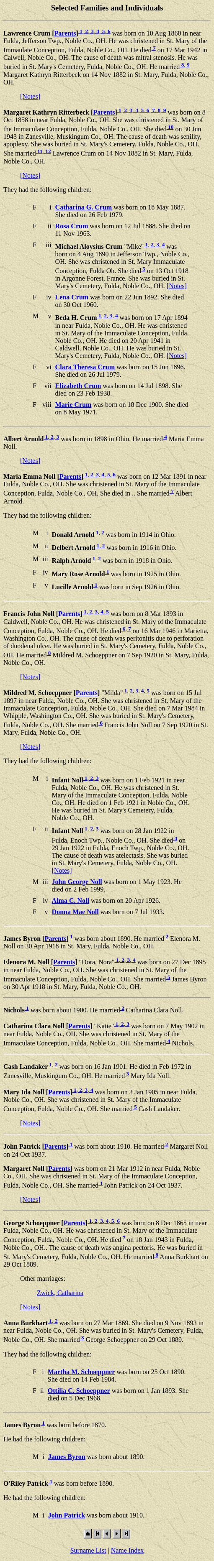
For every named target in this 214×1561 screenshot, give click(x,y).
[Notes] (30, 96)
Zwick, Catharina (60, 1292)
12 (47, 151)
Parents (65, 33)
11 (39, 151)
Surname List (88, 1550)
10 (170, 127)
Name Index (127, 1550)
